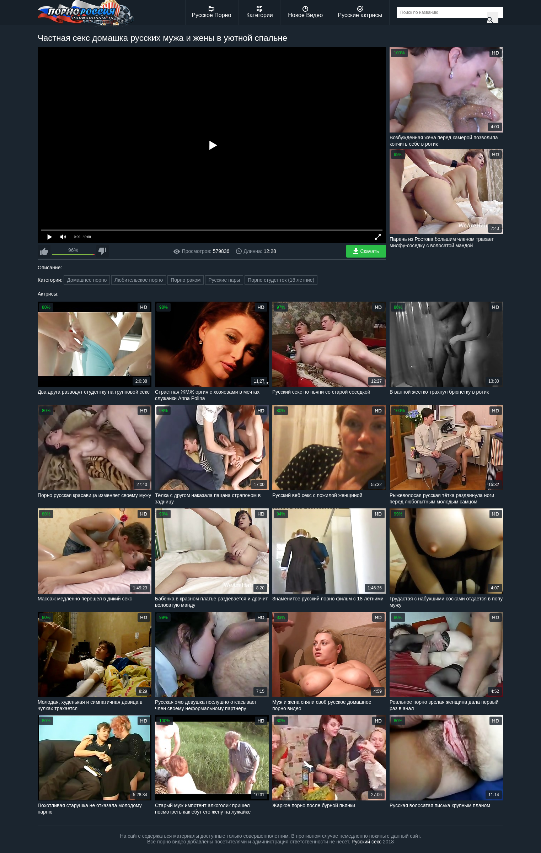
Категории (259, 12)
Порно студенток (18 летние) (281, 280)
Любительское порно (138, 280)
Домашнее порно (87, 280)
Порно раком (185, 280)
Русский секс (366, 841)
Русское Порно (211, 12)
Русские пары (224, 280)
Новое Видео (305, 12)
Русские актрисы (360, 12)
